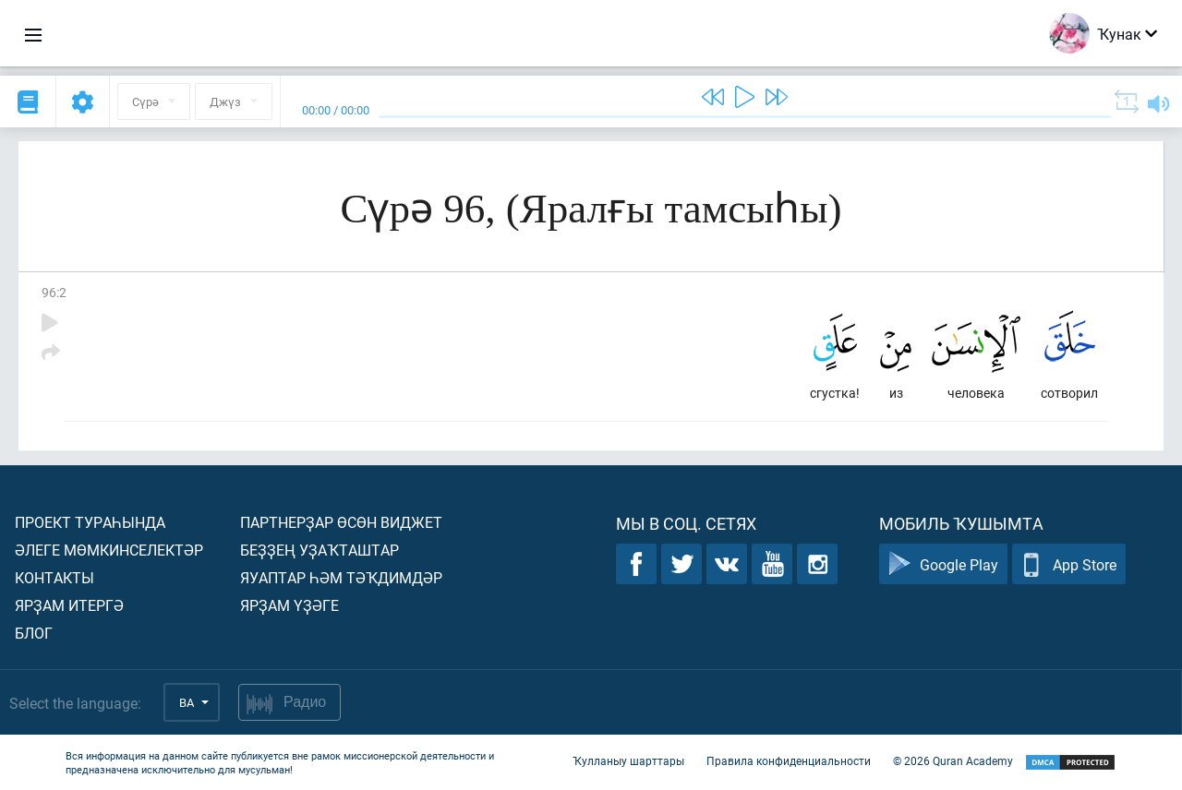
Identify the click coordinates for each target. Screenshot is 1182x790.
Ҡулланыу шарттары (628, 760)
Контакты (54, 577)
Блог (34, 632)
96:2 (54, 292)
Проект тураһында (90, 522)
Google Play (943, 564)
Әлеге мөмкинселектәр (109, 549)
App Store (1068, 564)
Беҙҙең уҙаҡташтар (319, 549)
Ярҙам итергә (69, 605)
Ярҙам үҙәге (289, 605)
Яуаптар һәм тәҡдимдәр (341, 577)
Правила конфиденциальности (788, 760)
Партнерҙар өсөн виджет (341, 522)
